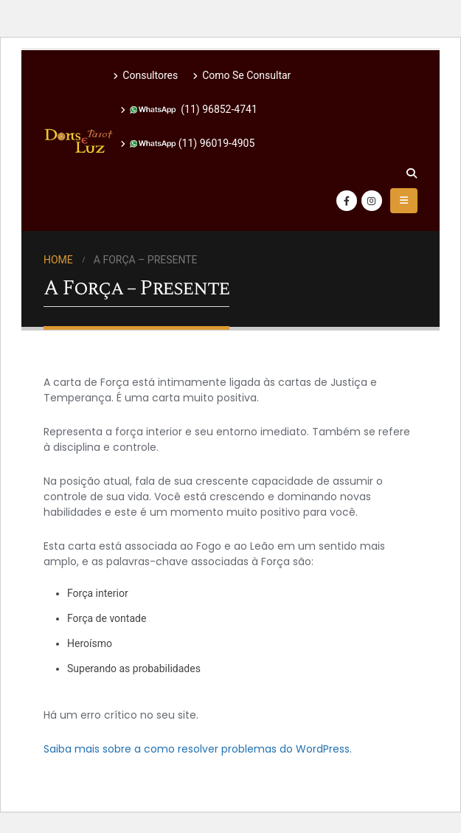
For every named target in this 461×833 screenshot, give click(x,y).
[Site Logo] (78, 141)
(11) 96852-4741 (188, 109)
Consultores (145, 75)
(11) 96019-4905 (187, 143)
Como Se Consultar (242, 75)
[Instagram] (371, 200)
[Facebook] (346, 200)
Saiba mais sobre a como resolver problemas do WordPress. (198, 749)
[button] (411, 173)
